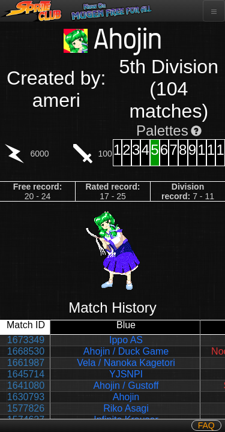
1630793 (25, 397)
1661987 (25, 363)
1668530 (25, 351)
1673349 (25, 340)
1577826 (25, 408)
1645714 (25, 374)
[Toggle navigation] (214, 11)
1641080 (25, 385)
